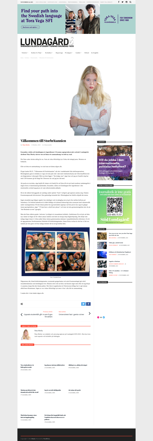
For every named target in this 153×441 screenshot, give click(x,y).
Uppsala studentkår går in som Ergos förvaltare (38, 314)
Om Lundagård (41, 2)
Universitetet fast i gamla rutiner (71, 313)
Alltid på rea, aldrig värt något (77, 365)
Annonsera (63, 2)
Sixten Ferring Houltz (116, 264)
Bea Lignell (113, 237)
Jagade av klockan (114, 261)
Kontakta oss (52, 2)
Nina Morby (26, 145)
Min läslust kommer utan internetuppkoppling (29, 416)
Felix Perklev (113, 245)
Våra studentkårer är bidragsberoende (27, 366)
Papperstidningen (93, 2)
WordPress (46, 438)
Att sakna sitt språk (74, 390)
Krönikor (27, 57)
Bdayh (33, 438)
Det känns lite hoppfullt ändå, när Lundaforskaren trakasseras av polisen (56, 417)
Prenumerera (72, 2)
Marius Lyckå (113, 275)
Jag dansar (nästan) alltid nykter (55, 365)
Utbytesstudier (33, 57)
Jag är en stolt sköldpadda (53, 390)
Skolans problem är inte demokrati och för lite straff (30, 391)
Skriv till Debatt (106, 2)
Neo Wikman (113, 254)
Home (22, 57)
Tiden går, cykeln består (116, 242)
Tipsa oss (82, 2)
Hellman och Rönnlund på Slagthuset (120, 252)
